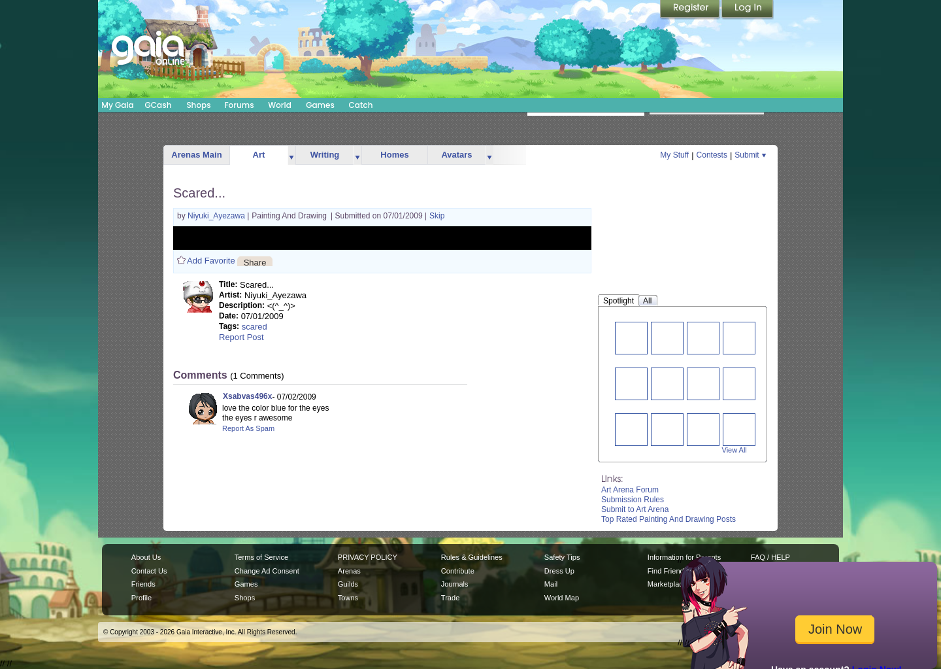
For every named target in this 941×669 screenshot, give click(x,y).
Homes (394, 155)
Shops (198, 105)
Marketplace (667, 584)
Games (320, 105)
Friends (143, 584)
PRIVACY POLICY (367, 557)
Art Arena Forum (630, 489)
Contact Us (149, 571)
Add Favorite (211, 261)
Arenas (349, 571)
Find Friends (667, 571)
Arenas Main (196, 155)
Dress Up (559, 571)
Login (747, 10)
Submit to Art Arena (635, 509)
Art (259, 155)
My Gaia (117, 105)
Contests (712, 155)
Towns (348, 598)
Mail (550, 584)
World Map (561, 598)
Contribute (457, 571)
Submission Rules (632, 499)
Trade (450, 598)
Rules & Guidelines (472, 557)
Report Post (241, 337)
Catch (361, 105)
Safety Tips (562, 557)
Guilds (348, 584)
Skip (436, 215)
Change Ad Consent (267, 571)
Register (690, 10)
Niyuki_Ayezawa (217, 215)
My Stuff (674, 155)
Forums (239, 105)
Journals (455, 584)
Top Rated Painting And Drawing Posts (668, 519)
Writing (325, 155)
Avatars (456, 155)
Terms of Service (261, 557)
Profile (141, 598)
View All (734, 450)
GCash (158, 105)
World (279, 105)
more (291, 155)
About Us (146, 557)
